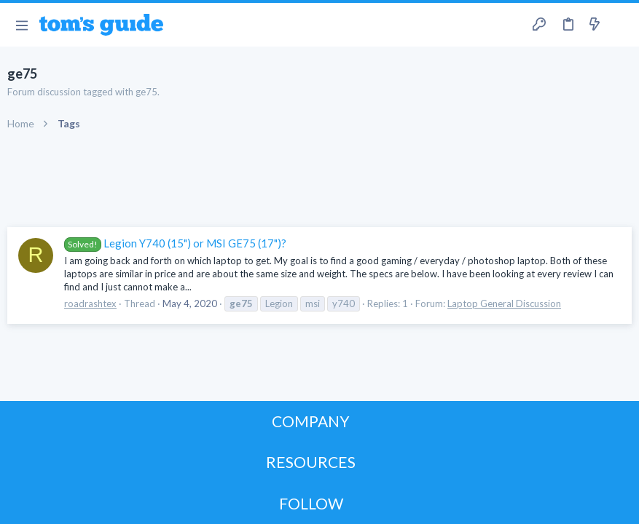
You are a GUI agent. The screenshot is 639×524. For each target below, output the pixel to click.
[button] (21, 24)
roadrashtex (90, 303)
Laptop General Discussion (504, 303)
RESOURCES (311, 462)
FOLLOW (311, 503)
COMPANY (311, 421)
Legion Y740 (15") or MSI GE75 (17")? (175, 243)
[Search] (619, 25)
